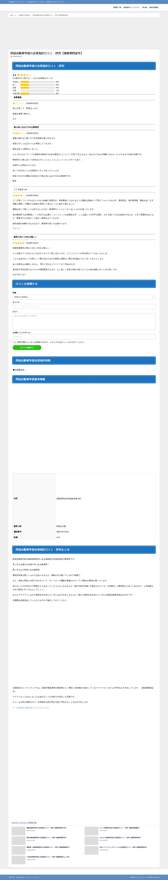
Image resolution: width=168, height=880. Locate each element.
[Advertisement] (84, 33)
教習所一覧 (117, 7)
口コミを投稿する (27, 347)
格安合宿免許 (153, 7)
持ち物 (144, 7)
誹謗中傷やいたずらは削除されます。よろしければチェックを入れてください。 (51, 342)
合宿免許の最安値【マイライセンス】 (32, 707)
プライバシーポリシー (33, 877)
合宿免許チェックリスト (131, 7)
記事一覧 (11, 877)
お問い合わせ (20, 877)
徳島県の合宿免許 (19, 823)
